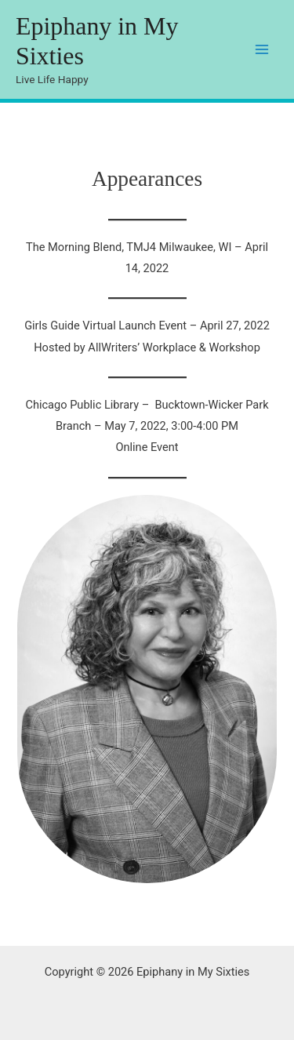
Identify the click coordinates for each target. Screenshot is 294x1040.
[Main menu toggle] (261, 49)
